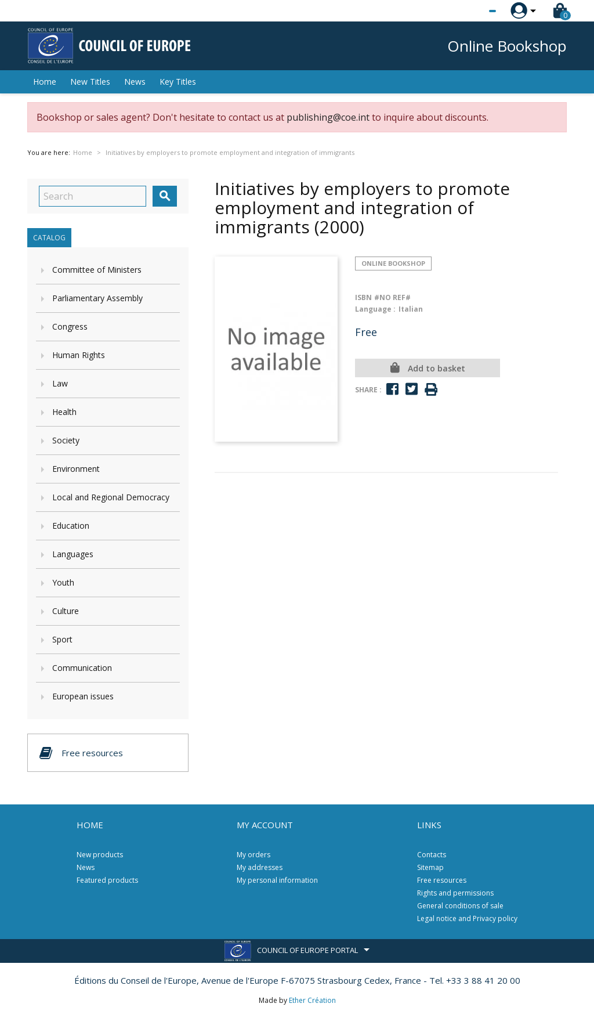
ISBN (363, 297)
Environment (76, 468)
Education (70, 525)
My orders (253, 855)
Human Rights (78, 354)
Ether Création (312, 1000)
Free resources (441, 880)
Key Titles (178, 81)
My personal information (277, 880)
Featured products (107, 880)
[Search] (92, 196)
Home (44, 81)
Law (60, 383)
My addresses (259, 867)
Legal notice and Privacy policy (467, 918)
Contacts (431, 855)
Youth (63, 582)
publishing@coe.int (328, 117)
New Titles (90, 81)
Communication (82, 667)
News (135, 81)
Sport (62, 639)
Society (65, 440)
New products (100, 855)
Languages (72, 553)
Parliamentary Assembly (97, 298)
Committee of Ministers (97, 269)
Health (64, 411)
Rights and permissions (455, 893)
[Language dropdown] (471, 11)
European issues (83, 696)
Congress (70, 326)
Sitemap (430, 867)
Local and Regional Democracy (110, 497)
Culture (65, 610)
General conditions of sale (460, 906)
